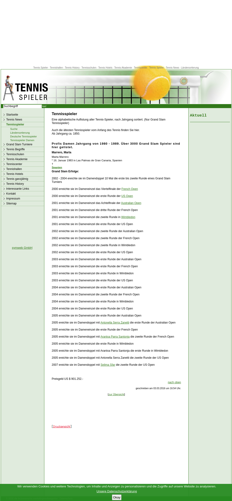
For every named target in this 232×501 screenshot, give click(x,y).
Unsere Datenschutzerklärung (117, 491)
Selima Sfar (108, 364)
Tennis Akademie (123, 67)
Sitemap (11, 203)
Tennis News (172, 67)
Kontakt (11, 193)
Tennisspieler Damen (22, 140)
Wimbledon (128, 217)
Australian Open (131, 203)
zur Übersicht (116, 394)
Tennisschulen (88, 67)
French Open (130, 189)
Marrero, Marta (61, 152)
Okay (116, 497)
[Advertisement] (116, 33)
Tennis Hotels (105, 67)
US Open (127, 196)
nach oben (174, 382)
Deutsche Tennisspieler (23, 136)
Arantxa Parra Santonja (115, 336)
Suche (14, 129)
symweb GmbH (22, 247)
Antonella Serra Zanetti (114, 322)
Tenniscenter (140, 67)
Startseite (12, 114)
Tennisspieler (15, 124)
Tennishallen (57, 67)
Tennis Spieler (40, 67)
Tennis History (72, 67)
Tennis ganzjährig (17, 179)
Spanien (57, 167)
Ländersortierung (190, 67)
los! (44, 106)
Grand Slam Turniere (19, 144)
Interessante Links (17, 188)
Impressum (13, 198)
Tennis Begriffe (15, 149)
